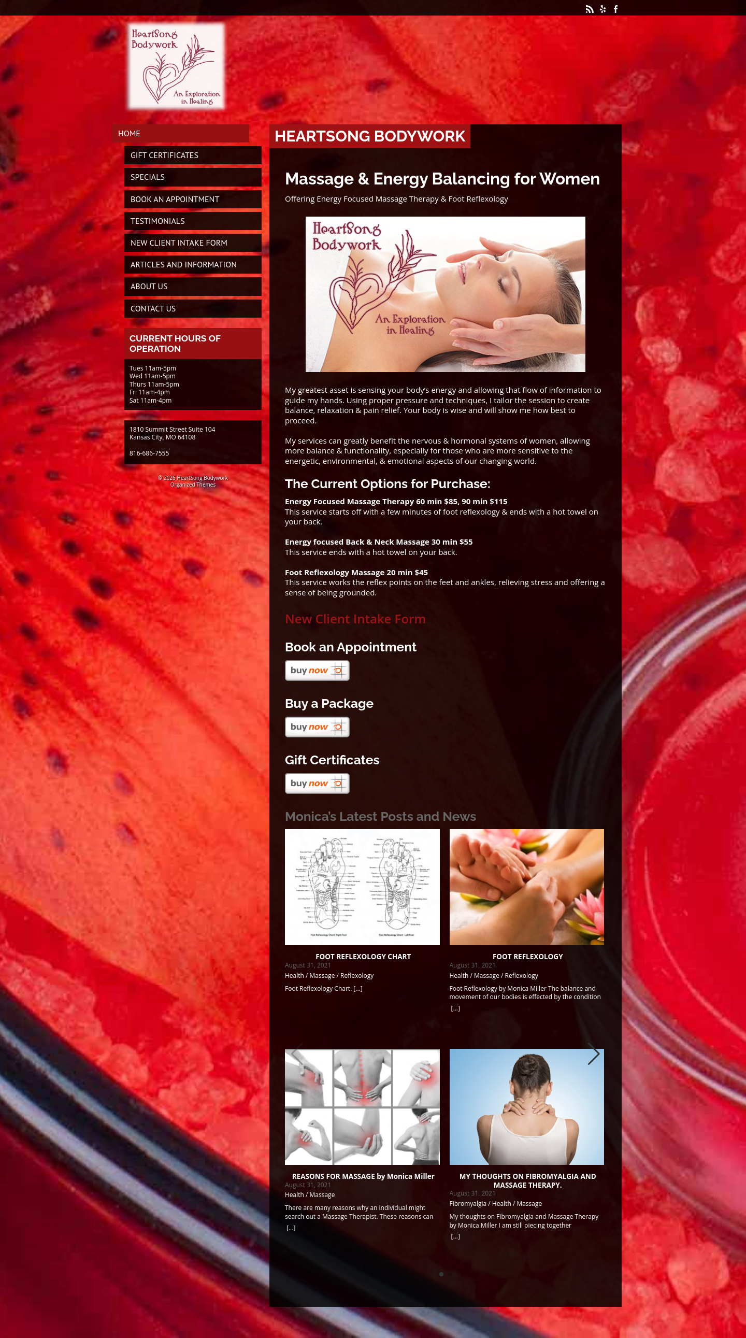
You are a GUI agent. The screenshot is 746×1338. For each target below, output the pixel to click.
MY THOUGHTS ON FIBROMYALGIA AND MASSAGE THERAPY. (528, 1180)
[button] (594, 1054)
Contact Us (153, 308)
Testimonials (158, 221)
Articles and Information (184, 264)
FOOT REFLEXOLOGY (528, 956)
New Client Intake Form (355, 618)
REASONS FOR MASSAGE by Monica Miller (363, 1176)
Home (129, 133)
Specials (148, 177)
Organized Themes (193, 484)
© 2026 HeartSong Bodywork (193, 477)
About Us (149, 286)
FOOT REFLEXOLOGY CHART (363, 956)
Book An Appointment (175, 199)
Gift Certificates (164, 155)
